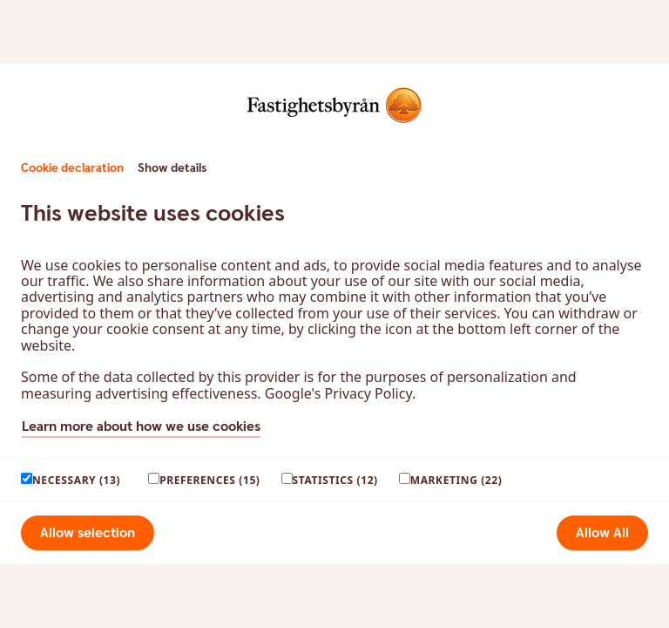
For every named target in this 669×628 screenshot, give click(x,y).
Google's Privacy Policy (338, 393)
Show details (172, 168)
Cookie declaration (72, 168)
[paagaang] (26, 478)
